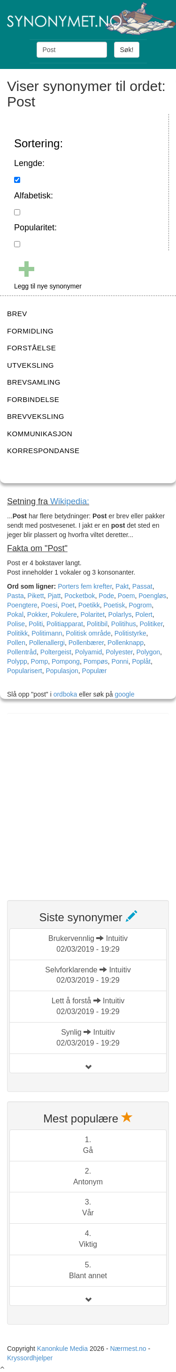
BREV (17, 314)
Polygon (149, 652)
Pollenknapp (125, 642)
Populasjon (62, 671)
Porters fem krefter (85, 586)
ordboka (64, 694)
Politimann (46, 633)
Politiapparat (64, 624)
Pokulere (64, 614)
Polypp (17, 661)
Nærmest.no (128, 1348)
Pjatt (54, 595)
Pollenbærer (86, 642)
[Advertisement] (88, 801)
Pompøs (96, 661)
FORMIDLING (30, 331)
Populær (94, 671)
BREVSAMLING (34, 382)
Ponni (120, 661)
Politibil (97, 624)
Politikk (17, 633)
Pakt (122, 586)
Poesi (49, 605)
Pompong (66, 661)
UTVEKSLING (30, 365)
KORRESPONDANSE (43, 451)
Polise (16, 624)
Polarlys (120, 614)
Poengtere (22, 605)
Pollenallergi (47, 642)
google (124, 694)
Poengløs (152, 595)
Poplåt (141, 661)
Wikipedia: (69, 501)
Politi (36, 624)
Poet (68, 605)
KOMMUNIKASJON (39, 434)
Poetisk (114, 605)
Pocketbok (79, 595)
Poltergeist (55, 652)
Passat (142, 586)
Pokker (37, 614)
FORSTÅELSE (31, 348)
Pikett (36, 595)
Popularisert (24, 671)
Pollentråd (22, 652)
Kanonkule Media (63, 1348)
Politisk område (88, 633)
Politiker (151, 624)
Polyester (119, 652)
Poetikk (89, 605)
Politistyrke (130, 633)
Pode (106, 595)
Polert (144, 614)
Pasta (15, 595)
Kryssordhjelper (30, 1358)
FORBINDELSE (33, 399)
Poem (126, 595)
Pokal (15, 614)
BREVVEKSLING (35, 416)
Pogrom (140, 605)
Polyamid (88, 652)
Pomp (39, 661)
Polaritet (92, 614)
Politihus (123, 624)
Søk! (127, 49)
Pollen (16, 642)
